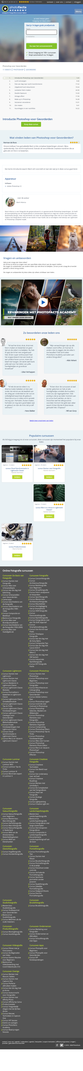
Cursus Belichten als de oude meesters (12, 920)
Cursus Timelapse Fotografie (37, 635)
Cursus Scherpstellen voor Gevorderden (11, 596)
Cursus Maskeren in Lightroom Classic (10, 684)
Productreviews (9, 1004)
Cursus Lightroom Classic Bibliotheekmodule (13, 721)
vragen (72, 1042)
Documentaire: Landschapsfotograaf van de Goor (40, 839)
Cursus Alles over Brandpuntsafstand (10, 621)
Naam (28, 29)
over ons (59, 2)
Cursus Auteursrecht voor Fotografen (11, 994)
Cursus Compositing (38, 727)
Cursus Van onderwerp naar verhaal (39, 775)
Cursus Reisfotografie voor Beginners (38, 586)
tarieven (50, 2)
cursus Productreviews (17, 547)
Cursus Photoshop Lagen (39, 701)
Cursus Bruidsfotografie (39, 905)
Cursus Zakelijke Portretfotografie (36, 887)
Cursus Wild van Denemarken (9, 840)
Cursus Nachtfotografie (39, 618)
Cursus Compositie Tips (39, 643)
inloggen (77, 2)
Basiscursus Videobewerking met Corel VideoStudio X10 (11, 964)
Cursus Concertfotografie (40, 578)
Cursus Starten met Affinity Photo (10, 998)
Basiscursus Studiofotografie (9, 916)
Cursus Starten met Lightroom (10, 675)
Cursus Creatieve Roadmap (36, 779)
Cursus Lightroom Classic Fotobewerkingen (13, 709)
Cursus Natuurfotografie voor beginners (12, 815)
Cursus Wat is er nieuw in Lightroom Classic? (13, 739)
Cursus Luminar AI (10, 771)
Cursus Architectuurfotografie (38, 582)
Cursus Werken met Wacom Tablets (10, 975)
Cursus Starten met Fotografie (10, 582)
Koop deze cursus (31, 124)
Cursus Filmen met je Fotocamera (11, 949)
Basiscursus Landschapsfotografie (38, 819)
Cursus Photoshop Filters (40, 729)
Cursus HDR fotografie (38, 611)
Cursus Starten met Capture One (10, 980)
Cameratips (7, 599)
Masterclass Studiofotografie (9, 906)
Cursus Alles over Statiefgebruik (9, 630)
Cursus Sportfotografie (39, 597)
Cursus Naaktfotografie (39, 884)
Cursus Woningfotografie (12, 932)
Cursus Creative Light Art (39, 804)
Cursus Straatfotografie (39, 590)
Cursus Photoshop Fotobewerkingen (37, 737)
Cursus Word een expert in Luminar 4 (12, 775)
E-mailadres (30, 37)
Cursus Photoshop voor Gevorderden (39, 693)
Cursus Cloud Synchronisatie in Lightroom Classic (10, 733)
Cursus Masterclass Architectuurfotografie (38, 600)
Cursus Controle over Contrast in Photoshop (39, 705)
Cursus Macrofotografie (12, 825)
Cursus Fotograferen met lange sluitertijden (39, 824)
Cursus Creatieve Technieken (36, 766)
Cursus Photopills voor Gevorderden (39, 954)
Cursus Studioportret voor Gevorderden (11, 911)
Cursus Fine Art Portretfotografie (36, 894)
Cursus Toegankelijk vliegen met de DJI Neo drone (11, 1008)
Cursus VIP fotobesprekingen (37, 958)
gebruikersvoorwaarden (16, 1043)
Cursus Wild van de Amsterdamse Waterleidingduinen (10, 834)
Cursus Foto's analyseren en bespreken (39, 593)
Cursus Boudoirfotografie (40, 861)
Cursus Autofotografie (11, 934)
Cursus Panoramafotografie (38, 614)
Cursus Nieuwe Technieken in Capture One (11, 1015)
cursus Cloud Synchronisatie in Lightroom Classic (17, 469)
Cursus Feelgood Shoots (39, 891)
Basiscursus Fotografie (12, 618)
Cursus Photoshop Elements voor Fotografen (37, 717)
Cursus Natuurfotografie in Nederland (12, 829)
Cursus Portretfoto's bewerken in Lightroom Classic (12, 694)
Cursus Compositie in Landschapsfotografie (38, 833)
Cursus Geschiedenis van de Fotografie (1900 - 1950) (12, 608)
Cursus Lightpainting (38, 802)
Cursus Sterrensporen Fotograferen (38, 829)
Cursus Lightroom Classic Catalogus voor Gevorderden (13, 715)
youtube (5, 1043)
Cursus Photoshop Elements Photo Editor (38, 744)
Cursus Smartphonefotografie (38, 626)
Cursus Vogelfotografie (12, 852)
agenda (17, 1042)
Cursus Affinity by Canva (12, 1002)
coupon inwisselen (49, 1042)
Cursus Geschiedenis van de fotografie (12, 603)
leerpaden (38, 1042)
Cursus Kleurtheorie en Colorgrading (39, 689)
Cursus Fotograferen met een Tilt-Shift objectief (39, 621)
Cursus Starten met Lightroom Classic (10, 679)
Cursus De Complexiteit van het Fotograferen (39, 789)
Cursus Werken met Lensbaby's (37, 784)
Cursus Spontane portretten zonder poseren (37, 879)
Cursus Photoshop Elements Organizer (37, 723)
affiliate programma (62, 1042)
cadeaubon (24, 1042)
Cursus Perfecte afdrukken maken (9, 984)
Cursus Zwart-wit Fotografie (36, 793)
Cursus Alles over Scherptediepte (9, 586)
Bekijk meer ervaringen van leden (41, 421)
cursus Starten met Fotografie (49, 468)
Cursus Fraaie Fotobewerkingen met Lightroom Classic (11, 726)
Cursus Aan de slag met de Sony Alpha (39, 639)
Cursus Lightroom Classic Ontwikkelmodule (13, 700)
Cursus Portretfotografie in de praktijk (39, 864)
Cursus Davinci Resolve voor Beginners (12, 958)
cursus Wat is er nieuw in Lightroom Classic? (49, 508)
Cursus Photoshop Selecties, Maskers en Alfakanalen (38, 710)
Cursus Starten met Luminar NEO (10, 763)
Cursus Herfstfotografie (12, 823)
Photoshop (18, 70)
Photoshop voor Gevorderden (14, 66)
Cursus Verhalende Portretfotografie (37, 873)
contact (68, 2)
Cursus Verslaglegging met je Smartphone (38, 607)
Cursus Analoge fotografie (36, 798)
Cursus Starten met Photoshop (37, 675)
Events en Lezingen (10, 1023)
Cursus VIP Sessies (10, 1020)
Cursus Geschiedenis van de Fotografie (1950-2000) (13, 626)
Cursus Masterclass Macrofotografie (10, 819)
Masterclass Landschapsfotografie (38, 815)
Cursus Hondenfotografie (13, 854)
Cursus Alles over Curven (39, 741)
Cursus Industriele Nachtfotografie (37, 660)
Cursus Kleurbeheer (37, 604)
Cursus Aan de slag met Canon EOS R (39, 646)
